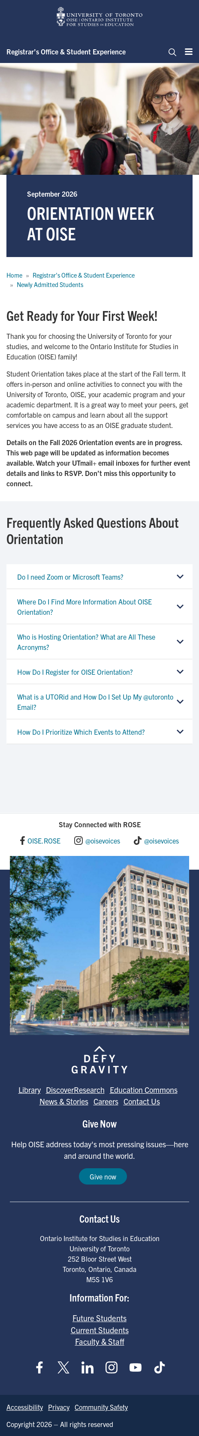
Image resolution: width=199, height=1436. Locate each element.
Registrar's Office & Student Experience (84, 275)
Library (29, 1090)
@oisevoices (102, 840)
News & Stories (63, 1101)
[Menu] (186, 51)
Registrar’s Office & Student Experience (66, 51)
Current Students (100, 1330)
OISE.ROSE (43, 840)
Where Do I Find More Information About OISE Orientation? (84, 606)
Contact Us (142, 1101)
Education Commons (144, 1090)
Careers (105, 1101)
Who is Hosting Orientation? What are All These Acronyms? (86, 641)
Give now (103, 1176)
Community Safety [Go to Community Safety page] (101, 1407)
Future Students (99, 1318)
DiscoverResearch (75, 1090)
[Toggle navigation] (169, 51)
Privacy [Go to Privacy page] (58, 1407)
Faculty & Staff (99, 1341)
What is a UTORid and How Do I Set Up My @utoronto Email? (95, 701)
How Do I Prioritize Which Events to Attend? (81, 731)
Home (14, 275)
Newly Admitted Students (50, 284)
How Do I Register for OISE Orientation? (75, 671)
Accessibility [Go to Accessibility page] (24, 1407)
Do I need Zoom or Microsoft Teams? (70, 576)
